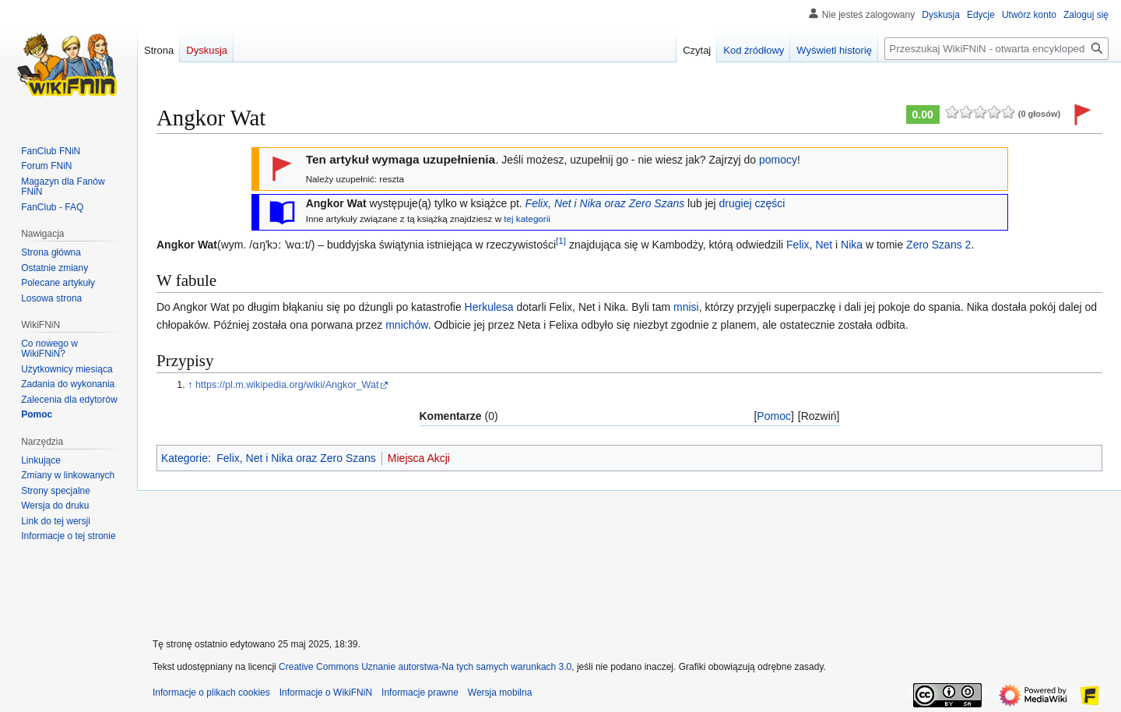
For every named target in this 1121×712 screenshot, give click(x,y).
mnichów (406, 325)
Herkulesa (489, 307)
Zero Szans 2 (938, 244)
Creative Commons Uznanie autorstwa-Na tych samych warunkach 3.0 (425, 666)
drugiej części (752, 203)
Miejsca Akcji (419, 458)
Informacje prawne (420, 692)
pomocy (778, 159)
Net (823, 244)
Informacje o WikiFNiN (325, 692)
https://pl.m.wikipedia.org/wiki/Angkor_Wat (286, 384)
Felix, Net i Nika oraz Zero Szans (605, 203)
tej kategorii (527, 218)
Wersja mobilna (500, 692)
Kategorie (184, 458)
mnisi (686, 307)
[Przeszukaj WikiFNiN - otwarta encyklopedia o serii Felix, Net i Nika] (996, 48)
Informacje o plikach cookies (211, 692)
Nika (852, 244)
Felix (798, 244)
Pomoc (774, 416)
